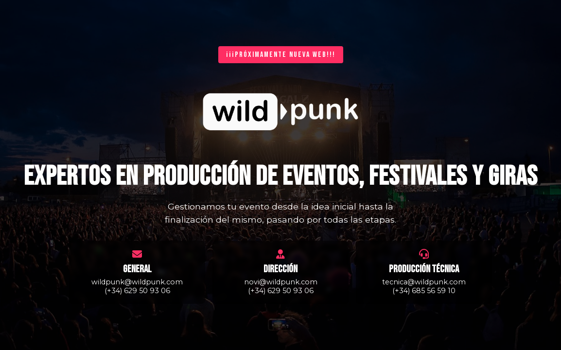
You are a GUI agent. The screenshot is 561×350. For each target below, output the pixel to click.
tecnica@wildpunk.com (424, 282)
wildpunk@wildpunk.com (137, 282)
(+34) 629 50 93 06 (137, 290)
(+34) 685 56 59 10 (424, 290)
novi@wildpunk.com (280, 282)
